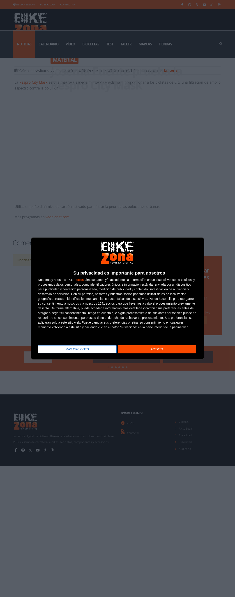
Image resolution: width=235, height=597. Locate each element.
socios (79, 280)
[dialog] (117, 298)
